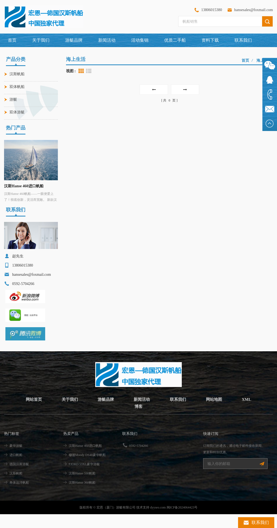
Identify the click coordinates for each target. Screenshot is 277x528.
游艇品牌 (105, 413)
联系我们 (243, 40)
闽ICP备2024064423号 (182, 521)
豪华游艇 (15, 459)
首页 (12, 40)
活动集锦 (140, 40)
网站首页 (30, 413)
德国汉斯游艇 (19, 478)
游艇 (13, 99)
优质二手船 (175, 40)
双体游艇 (17, 112)
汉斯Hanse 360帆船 (82, 496)
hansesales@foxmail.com (253, 10)
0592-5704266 (138, 459)
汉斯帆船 (17, 74)
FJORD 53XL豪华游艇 (84, 478)
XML (250, 413)
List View (88, 71)
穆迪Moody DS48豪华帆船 (87, 469)
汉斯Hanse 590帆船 (82, 487)
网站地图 (216, 413)
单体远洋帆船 (19, 496)
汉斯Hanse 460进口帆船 (24, 186)
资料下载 (210, 40)
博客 (138, 420)
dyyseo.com (158, 521)
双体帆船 (17, 87)
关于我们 (41, 40)
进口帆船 (15, 469)
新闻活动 (107, 40)
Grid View (81, 71)
